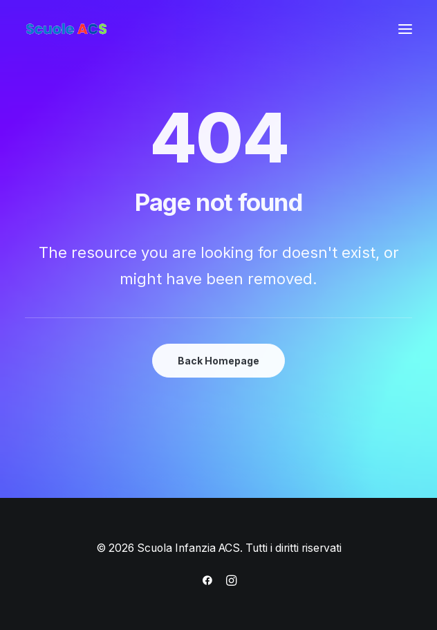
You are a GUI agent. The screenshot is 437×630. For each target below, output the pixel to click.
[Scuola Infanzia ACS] (108, 29)
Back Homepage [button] (218, 361)
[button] (405, 29)
